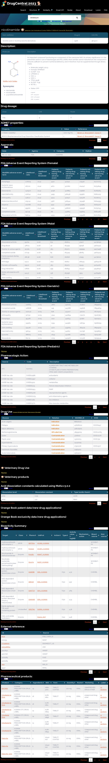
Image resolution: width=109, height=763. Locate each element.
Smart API (60, 10)
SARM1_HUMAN (43, 609)
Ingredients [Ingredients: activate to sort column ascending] (38, 683)
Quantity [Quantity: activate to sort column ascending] (70, 683)
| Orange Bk (61, 30)
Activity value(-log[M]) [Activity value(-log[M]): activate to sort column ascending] (73, 535)
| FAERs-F (49, 30)
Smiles (14, 81)
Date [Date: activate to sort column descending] (4, 151)
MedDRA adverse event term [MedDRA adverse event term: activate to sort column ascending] (12, 174)
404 (3, 664)
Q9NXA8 (32, 599)
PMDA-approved (66, 21)
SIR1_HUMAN (42, 572)
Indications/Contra (40, 30)
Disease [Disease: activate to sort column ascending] (5, 418)
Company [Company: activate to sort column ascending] (60, 151)
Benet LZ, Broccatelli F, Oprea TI (89, 133)
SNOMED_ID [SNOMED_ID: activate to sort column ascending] (79, 418)
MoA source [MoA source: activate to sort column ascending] (104, 535)
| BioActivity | (69, 30)
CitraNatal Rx (6, 723)
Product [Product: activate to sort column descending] (5, 683)
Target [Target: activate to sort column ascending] (5, 535)
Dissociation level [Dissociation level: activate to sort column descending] (9, 492)
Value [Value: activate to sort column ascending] (66, 129)
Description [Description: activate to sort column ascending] (54, 362)
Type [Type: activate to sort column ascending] (65, 535)
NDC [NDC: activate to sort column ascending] (47, 683)
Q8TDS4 (32, 543)
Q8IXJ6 (31, 582)
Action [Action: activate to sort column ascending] (56, 535)
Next (105, 140)
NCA (3, 636)
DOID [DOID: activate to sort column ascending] (96, 418)
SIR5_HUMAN (42, 599)
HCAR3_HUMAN (43, 549)
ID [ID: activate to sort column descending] (3, 633)
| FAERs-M (55, 30)
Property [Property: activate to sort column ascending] (6, 129)
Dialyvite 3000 (7, 754)
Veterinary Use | (29, 30)
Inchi (10, 81)
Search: (98, 125)
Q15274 (31, 562)
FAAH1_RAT (41, 617)
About (78, 10)
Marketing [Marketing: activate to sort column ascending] (89, 683)
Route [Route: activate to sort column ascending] (79, 683)
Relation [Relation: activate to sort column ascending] (55, 418)
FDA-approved (46, 21)
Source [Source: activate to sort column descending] (5, 362)
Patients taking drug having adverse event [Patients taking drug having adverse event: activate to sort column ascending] (56, 173)
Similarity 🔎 (48, 10)
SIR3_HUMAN (42, 591)
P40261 (31, 554)
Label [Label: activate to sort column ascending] (103, 683)
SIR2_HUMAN (42, 582)
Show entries (6, 125)
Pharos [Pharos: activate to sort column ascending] (32, 535)
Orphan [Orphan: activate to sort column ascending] (88, 151)
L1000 (98, 10)
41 (99, 282)
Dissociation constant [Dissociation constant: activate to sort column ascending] (44, 492)
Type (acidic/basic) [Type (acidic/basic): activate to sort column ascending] (82, 492)
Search (23, 10)
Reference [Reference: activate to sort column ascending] (82, 129)
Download (88, 10)
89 (99, 342)
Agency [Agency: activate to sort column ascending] (35, 151)
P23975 (62, 24)
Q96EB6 (31, 572)
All (39, 21)
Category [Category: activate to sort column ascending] (19, 683)
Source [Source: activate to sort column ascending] (46, 633)
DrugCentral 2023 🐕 (24, 3)
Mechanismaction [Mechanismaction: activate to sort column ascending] (83, 535)
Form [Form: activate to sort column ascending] (55, 683)
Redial (69, 10)
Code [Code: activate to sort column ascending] (29, 362)
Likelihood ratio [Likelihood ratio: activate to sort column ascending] (30, 174)
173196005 (5, 643)
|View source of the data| (34, 412)
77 (99, 219)
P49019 (31, 549)
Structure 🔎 (34, 10)
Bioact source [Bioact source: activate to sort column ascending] (94, 535)
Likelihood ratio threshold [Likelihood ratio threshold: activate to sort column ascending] (42, 174)
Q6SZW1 (32, 609)
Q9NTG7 (32, 591)
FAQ (105, 10)
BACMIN (5, 688)
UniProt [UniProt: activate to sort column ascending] (41, 535)
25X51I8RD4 (6, 647)
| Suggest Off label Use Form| (20, 412)
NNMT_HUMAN (43, 554)
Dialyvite (5, 738)
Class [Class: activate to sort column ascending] (21, 535)
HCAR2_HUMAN (43, 543)
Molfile (5, 81)
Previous (92, 140)
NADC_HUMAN (42, 562)
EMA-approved (56, 21)
